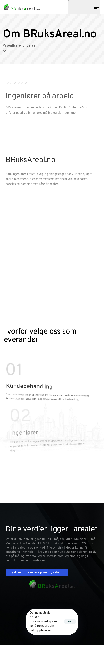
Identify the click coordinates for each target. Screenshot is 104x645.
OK (70, 621)
